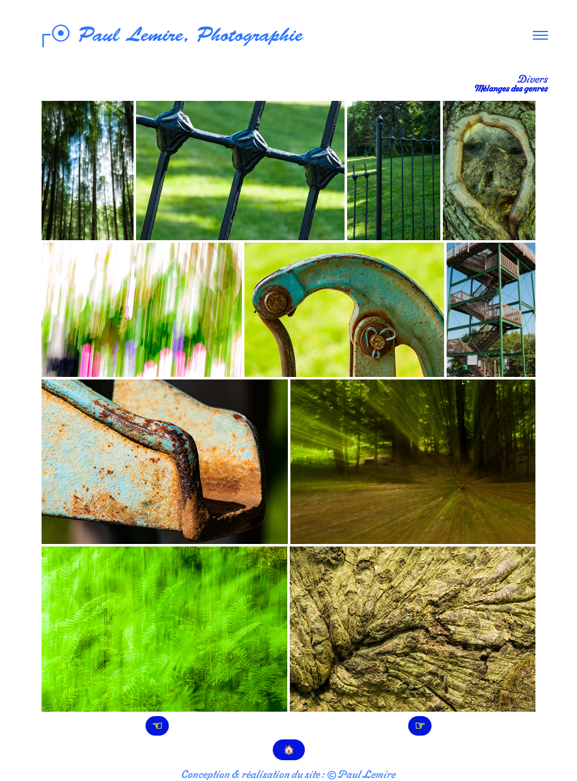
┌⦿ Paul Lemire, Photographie (166, 35)
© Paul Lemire (361, 774)
